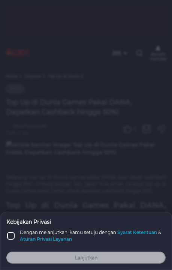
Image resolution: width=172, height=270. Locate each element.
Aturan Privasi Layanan (46, 239)
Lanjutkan (86, 258)
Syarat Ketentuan (137, 232)
